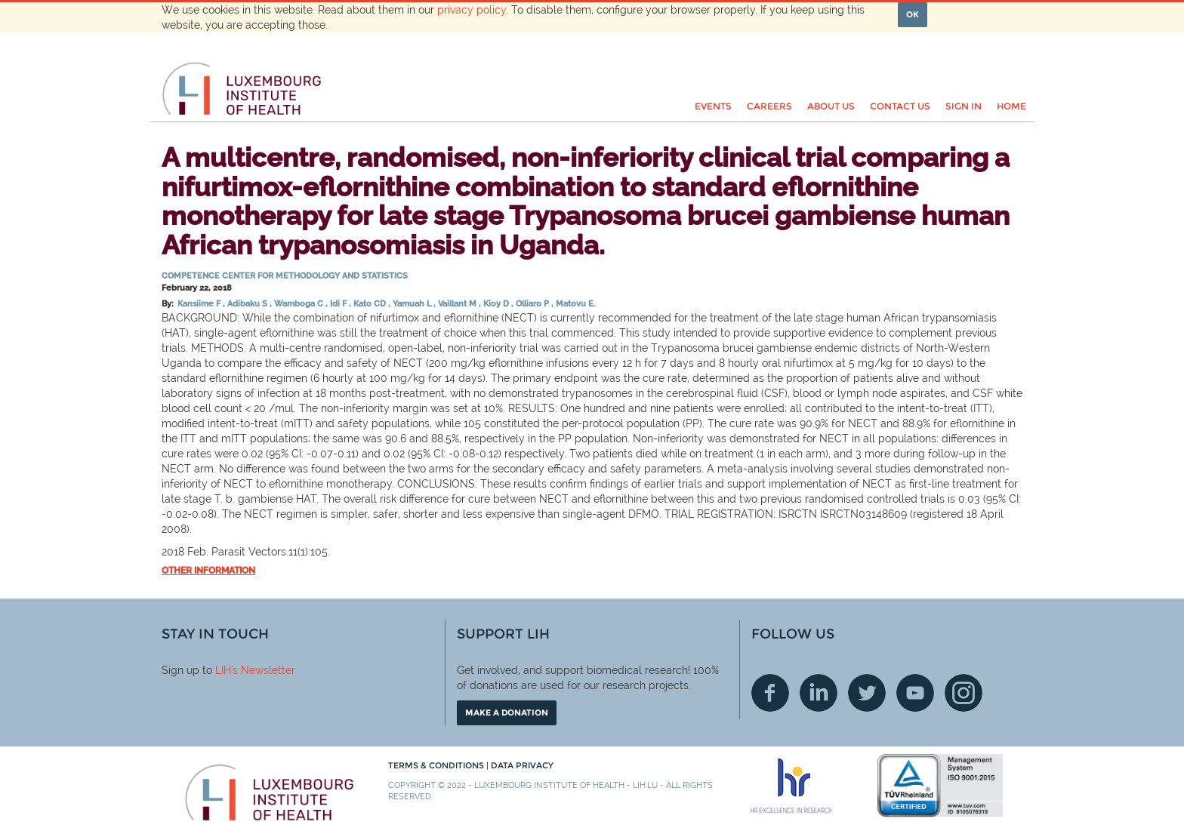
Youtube (915, 693)
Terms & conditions (437, 765)
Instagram (963, 693)
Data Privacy (522, 765)
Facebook (770, 693)
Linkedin (818, 693)
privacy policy (471, 10)
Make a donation (506, 712)
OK (912, 14)
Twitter (867, 693)
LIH (223, 670)
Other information (208, 570)
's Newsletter (263, 670)
